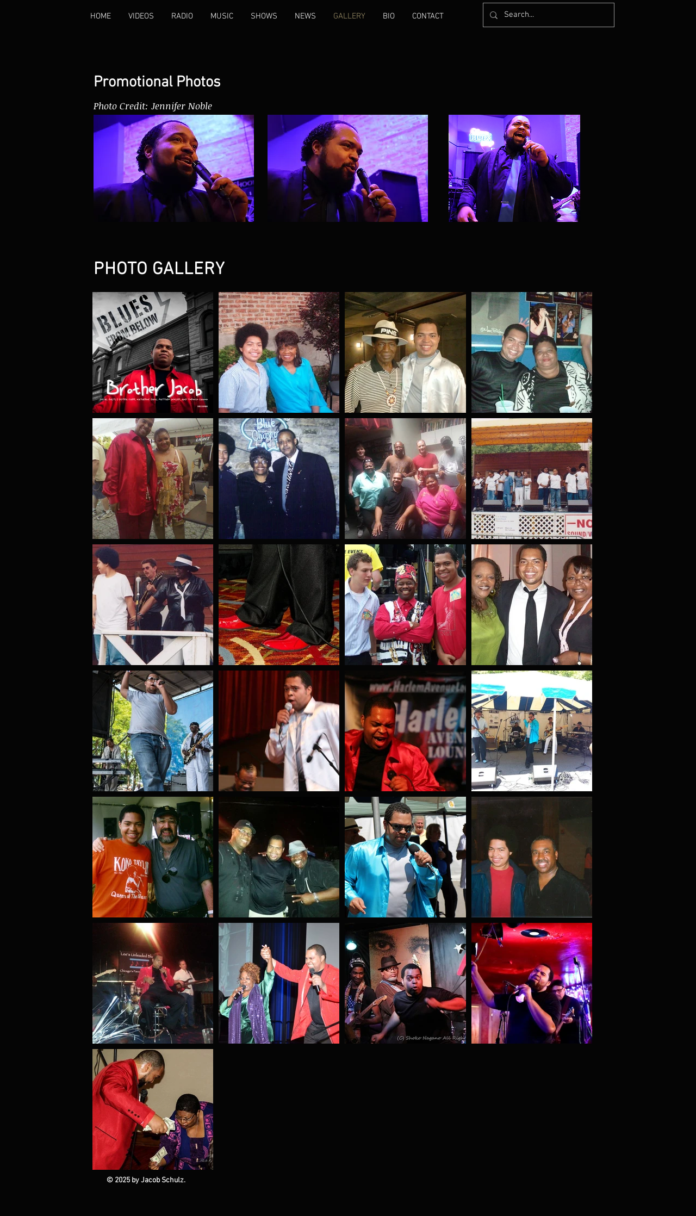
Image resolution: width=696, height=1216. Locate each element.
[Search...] (547, 15)
